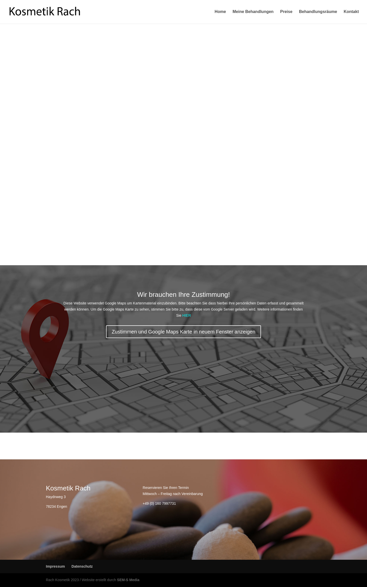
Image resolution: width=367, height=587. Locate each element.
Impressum (55, 566)
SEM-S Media (128, 580)
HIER (186, 315)
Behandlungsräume (318, 12)
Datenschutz (82, 566)
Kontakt (351, 12)
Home (220, 12)
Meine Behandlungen (252, 12)
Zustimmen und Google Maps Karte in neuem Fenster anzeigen (183, 332)
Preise (286, 12)
